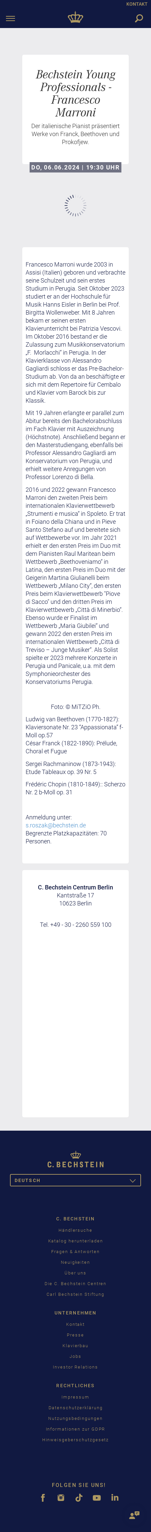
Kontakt (75, 1324)
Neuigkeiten (75, 1262)
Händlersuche (75, 1230)
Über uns (76, 1272)
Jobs (75, 1356)
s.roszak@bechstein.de (56, 825)
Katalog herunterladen (75, 1240)
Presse (75, 1334)
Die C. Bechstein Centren (76, 1283)
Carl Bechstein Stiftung (75, 1294)
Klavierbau (76, 1345)
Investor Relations (75, 1367)
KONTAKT (137, 4)
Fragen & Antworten (75, 1251)
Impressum (75, 1397)
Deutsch (78, 1181)
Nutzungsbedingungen (75, 1418)
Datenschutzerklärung (76, 1407)
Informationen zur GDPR (75, 1429)
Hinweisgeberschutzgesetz (75, 1439)
